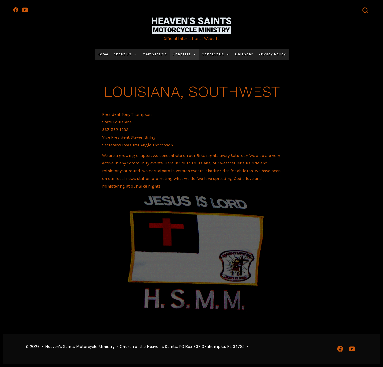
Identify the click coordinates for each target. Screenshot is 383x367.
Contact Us (216, 54)
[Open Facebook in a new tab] (16, 10)
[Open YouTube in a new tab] (25, 10)
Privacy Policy (272, 54)
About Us (125, 54)
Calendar (244, 54)
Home (102, 54)
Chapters (184, 54)
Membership (154, 54)
